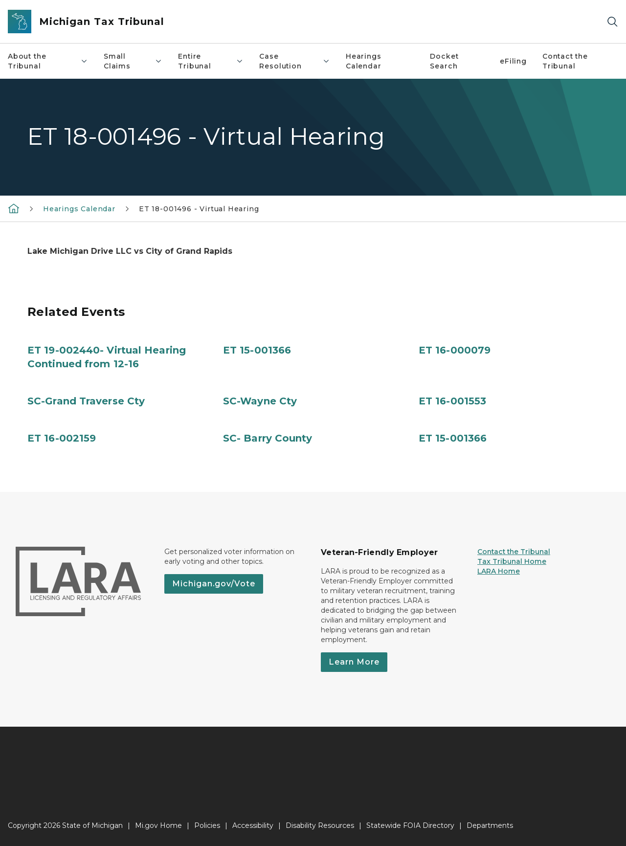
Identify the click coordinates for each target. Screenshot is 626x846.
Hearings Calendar (363, 61)
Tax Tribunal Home (511, 561)
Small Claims (133, 61)
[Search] (612, 22)
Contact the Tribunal (565, 61)
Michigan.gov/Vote (213, 583)
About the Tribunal (48, 61)
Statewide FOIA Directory (410, 825)
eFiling (513, 61)
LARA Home (498, 571)
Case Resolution (294, 61)
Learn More (354, 662)
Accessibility (252, 825)
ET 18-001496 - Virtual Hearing (199, 208)
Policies (207, 825)
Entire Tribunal (211, 61)
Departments (490, 825)
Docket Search (444, 61)
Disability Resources (320, 825)
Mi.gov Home (158, 825)
